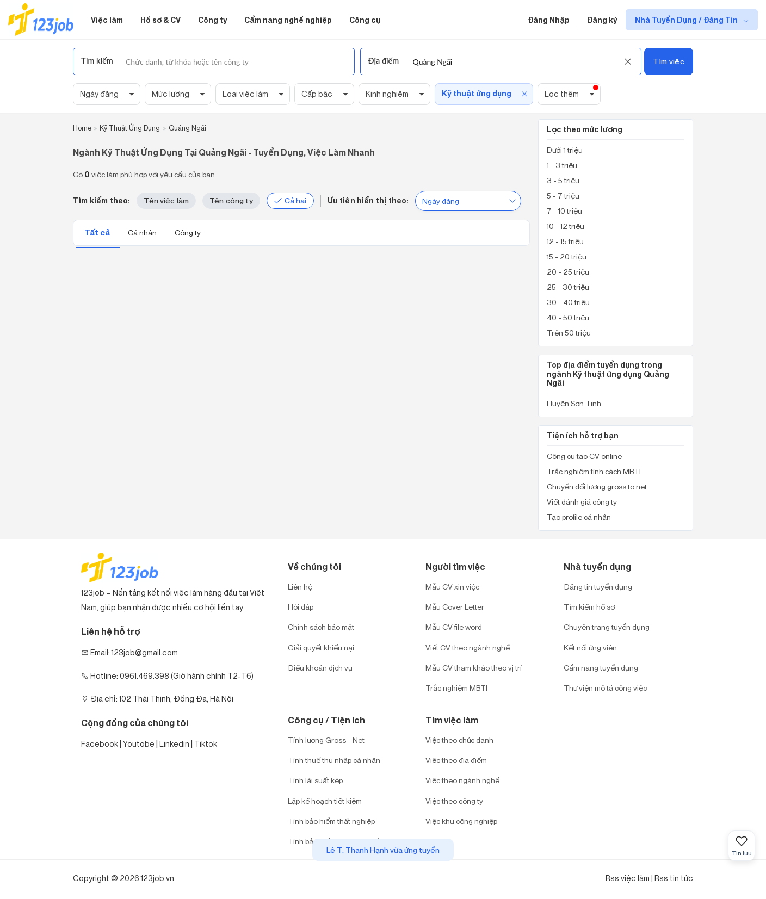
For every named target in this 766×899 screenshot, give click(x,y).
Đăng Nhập (549, 20)
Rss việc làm (628, 878)
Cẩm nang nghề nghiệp (288, 20)
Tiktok (205, 743)
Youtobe (139, 743)
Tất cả (98, 232)
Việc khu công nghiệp (461, 821)
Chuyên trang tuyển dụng (607, 627)
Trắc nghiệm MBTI (456, 687)
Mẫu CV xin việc (452, 586)
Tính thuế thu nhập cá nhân (334, 760)
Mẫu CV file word (453, 627)
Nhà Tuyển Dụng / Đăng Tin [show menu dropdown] (687, 20)
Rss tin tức (673, 878)
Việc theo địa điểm (456, 760)
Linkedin (174, 743)
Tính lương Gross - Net (326, 740)
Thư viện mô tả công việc (605, 687)
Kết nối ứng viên (590, 647)
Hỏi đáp (300, 606)
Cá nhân (143, 232)
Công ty (212, 20)
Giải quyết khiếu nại (321, 647)
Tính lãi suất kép (315, 780)
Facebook (99, 743)
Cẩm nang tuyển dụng (601, 667)
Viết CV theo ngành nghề (467, 647)
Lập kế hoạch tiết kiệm (325, 801)
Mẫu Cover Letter (454, 606)
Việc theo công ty (454, 801)
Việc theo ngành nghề (462, 780)
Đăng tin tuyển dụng (598, 586)
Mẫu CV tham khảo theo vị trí (473, 667)
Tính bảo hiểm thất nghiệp (331, 821)
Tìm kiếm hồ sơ (589, 606)
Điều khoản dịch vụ (320, 667)
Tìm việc (668, 61)
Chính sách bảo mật (321, 627)
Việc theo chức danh (459, 740)
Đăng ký (602, 20)
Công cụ (364, 20)
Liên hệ (300, 586)
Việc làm (107, 20)
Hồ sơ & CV (160, 20)
